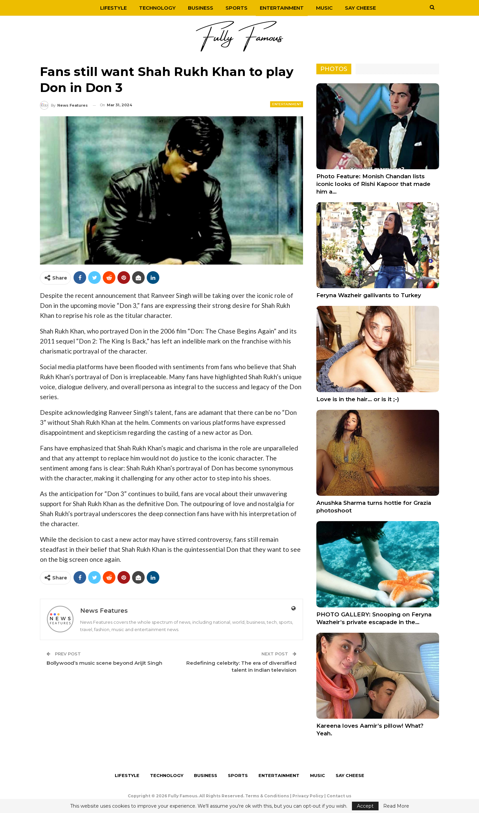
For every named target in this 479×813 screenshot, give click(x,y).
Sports (236, 8)
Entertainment (282, 8)
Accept (365, 806)
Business (200, 8)
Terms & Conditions (267, 795)
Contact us (339, 795)
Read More (396, 806)
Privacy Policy (307, 795)
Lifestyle (113, 8)
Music (324, 8)
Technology (157, 8)
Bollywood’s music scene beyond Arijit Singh (104, 663)
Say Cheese (360, 8)
